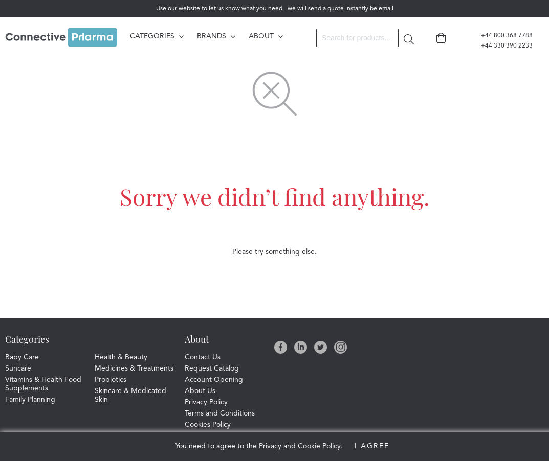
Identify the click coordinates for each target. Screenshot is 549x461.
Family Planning (30, 399)
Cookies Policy (208, 424)
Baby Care (22, 357)
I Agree (372, 446)
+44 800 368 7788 (501, 36)
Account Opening (214, 379)
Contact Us (203, 357)
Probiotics (110, 379)
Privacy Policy (206, 402)
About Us (200, 391)
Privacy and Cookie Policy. (300, 446)
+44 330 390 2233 (501, 46)
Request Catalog (212, 368)
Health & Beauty (121, 357)
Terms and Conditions (220, 413)
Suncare (18, 368)
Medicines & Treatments (134, 368)
